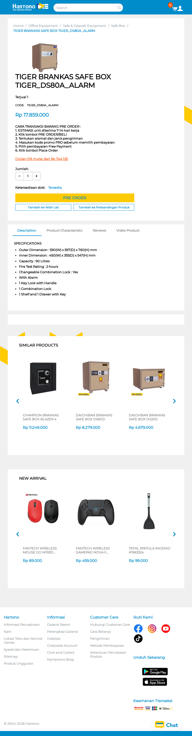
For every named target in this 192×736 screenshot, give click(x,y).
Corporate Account (62, 645)
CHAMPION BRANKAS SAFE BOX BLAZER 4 (41, 417)
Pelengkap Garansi (62, 632)
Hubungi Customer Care (110, 625)
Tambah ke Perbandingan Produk (104, 207)
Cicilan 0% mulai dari (41, 159)
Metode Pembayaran (107, 645)
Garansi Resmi (58, 625)
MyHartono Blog (60, 659)
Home (18, 26)
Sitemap (11, 656)
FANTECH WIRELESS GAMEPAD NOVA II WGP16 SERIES (93, 550)
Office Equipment (43, 26)
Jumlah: (22, 169)
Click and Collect (60, 652)
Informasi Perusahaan (22, 625)
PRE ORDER (74, 197)
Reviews (99, 230)
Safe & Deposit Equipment (84, 26)
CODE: (36, 105)
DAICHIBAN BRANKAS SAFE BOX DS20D (147, 417)
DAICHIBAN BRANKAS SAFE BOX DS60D (94, 417)
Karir (8, 632)
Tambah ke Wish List (43, 207)
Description (26, 230)
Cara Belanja (100, 632)
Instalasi (53, 639)
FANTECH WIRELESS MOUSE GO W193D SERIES (40, 550)
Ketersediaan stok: (38, 187)
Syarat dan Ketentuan (21, 649)
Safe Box (118, 26)
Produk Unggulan (18, 663)
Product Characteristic (64, 230)
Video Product (128, 230)
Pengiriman (100, 639)
